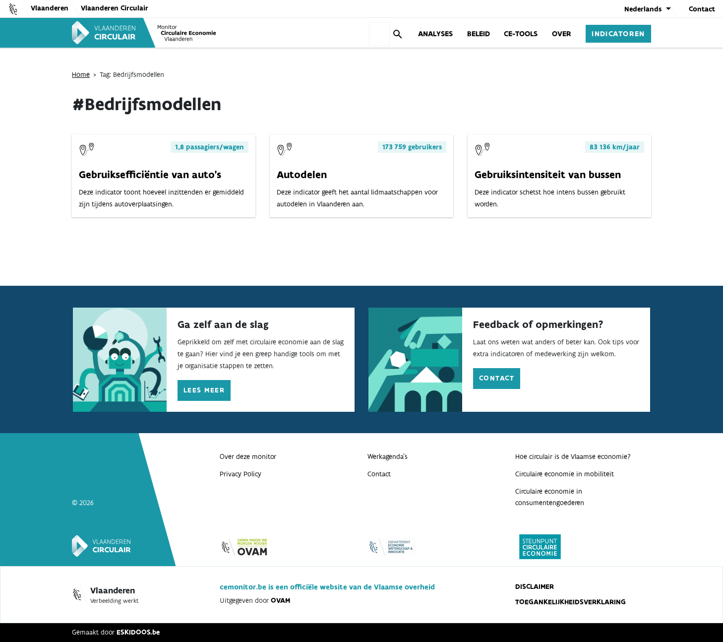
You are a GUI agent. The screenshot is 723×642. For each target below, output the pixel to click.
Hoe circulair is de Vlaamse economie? (573, 456)
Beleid (478, 33)
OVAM (280, 600)
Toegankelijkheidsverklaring (570, 601)
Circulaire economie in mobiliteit (564, 473)
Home (81, 74)
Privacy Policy (240, 473)
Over (561, 33)
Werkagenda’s (387, 456)
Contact (702, 8)
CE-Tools (521, 33)
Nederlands (643, 8)
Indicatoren (618, 33)
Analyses (435, 33)
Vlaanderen (49, 7)
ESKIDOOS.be (138, 632)
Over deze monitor (248, 456)
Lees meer (204, 389)
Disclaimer (534, 586)
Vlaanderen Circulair (114, 7)
